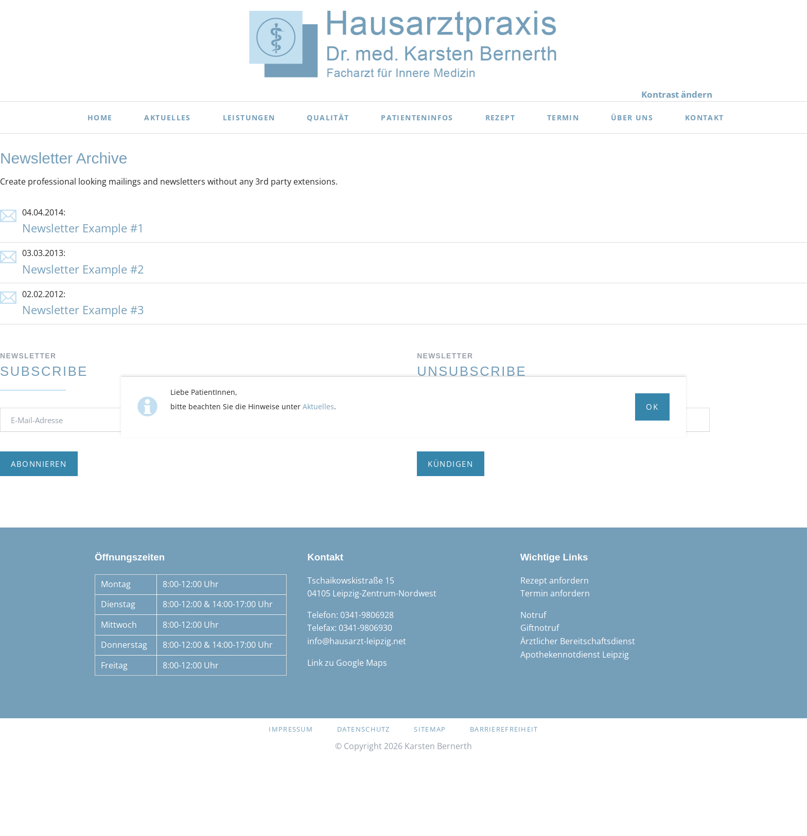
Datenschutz (363, 729)
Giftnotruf (539, 627)
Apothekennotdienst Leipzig (574, 654)
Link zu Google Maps (347, 662)
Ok (652, 407)
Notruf (533, 615)
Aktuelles (318, 406)
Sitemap (430, 729)
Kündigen (450, 464)
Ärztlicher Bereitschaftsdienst (577, 641)
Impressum (291, 729)
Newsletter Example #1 (83, 228)
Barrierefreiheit (504, 729)
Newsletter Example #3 (83, 310)
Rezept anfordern (554, 580)
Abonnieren (38, 464)
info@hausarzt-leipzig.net (356, 641)
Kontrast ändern (676, 94)
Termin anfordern (555, 593)
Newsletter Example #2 (83, 269)
